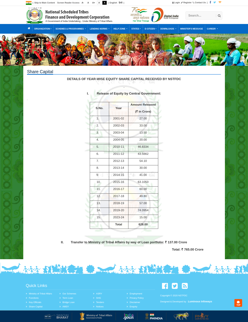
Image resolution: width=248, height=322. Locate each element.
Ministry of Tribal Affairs (40, 293)
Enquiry (133, 306)
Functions (34, 298)
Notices (100, 306)
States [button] (135, 29)
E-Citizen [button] (150, 29)
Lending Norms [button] (99, 29)
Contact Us (199, 2)
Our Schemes (69, 293)
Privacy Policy (137, 298)
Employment (136, 293)
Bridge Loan (69, 302)
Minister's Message (191, 29)
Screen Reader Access (68, 3)
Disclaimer (135, 302)
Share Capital (36, 306)
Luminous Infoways (200, 301)
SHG (98, 298)
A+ (93, 3)
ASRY (99, 293)
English (113, 3)
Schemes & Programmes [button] (69, 29)
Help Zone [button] (119, 29)
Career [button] (211, 29)
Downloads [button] (167, 29)
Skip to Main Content (44, 3)
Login (176, 2)
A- (83, 3)
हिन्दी (120, 3)
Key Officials (35, 302)
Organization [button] (42, 29)
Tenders (100, 302)
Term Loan (68, 298)
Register (186, 2)
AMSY (66, 306)
